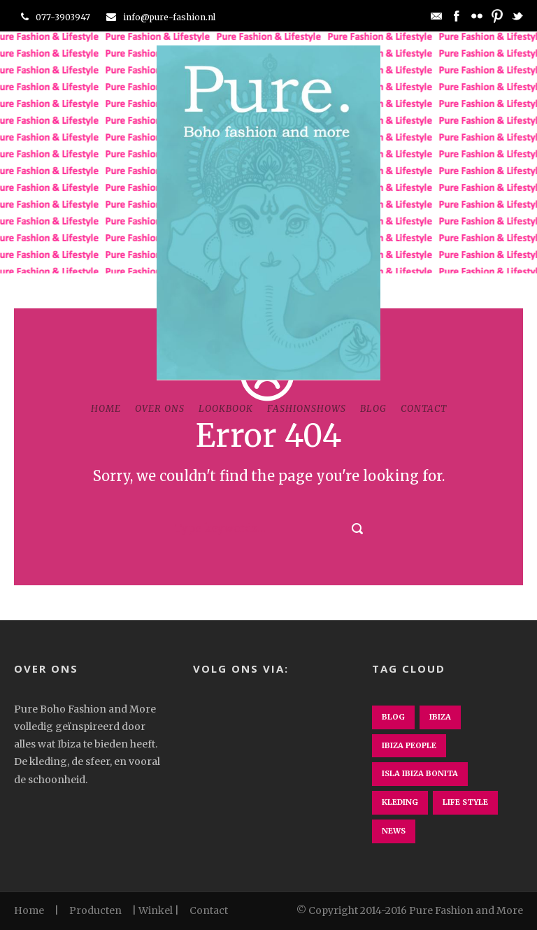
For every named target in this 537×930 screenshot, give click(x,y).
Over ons (160, 409)
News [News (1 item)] (394, 831)
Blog (373, 409)
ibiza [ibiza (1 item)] (440, 717)
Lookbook (226, 409)
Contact (424, 409)
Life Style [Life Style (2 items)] (465, 802)
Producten (95, 910)
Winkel (155, 910)
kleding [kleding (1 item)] (400, 802)
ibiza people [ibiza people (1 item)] (409, 745)
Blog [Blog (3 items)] (393, 717)
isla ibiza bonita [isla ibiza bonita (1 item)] (420, 773)
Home (106, 409)
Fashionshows (306, 409)
